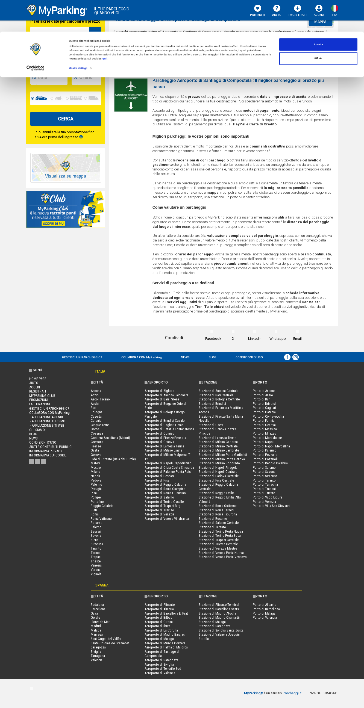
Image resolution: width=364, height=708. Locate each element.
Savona (96, 535)
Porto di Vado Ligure (267, 497)
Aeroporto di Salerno (159, 497)
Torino (95, 553)
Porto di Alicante (264, 605)
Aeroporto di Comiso (159, 433)
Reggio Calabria (102, 506)
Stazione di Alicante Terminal (219, 605)
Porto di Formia (264, 420)
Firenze (96, 446)
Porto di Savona (264, 472)
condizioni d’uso (249, 357)
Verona (96, 570)
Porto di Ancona (264, 391)
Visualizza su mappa (65, 176)
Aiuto (33, 383)
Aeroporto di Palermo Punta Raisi (168, 472)
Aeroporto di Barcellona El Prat (166, 613)
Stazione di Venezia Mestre (218, 548)
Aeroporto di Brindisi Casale (164, 420)
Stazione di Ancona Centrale (218, 391)
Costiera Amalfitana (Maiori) (110, 438)
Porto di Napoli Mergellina (271, 446)
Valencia (96, 660)
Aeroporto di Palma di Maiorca (166, 647)
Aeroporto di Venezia (159, 514)
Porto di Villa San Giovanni (271, 506)
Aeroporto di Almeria (159, 609)
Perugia (96, 489)
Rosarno (96, 523)
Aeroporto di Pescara (160, 476)
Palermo (96, 484)
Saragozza (98, 647)
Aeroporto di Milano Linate (163, 450)
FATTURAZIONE (40, 404)
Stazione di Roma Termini (216, 510)
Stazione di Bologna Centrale (219, 399)
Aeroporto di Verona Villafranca (167, 519)
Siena (94, 540)
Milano (95, 472)
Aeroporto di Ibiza (157, 626)
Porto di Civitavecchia (268, 416)
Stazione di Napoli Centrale (218, 472)
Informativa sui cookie (47, 455)
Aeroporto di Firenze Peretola (165, 438)
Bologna (96, 412)
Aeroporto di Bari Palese (162, 399)
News (185, 357)
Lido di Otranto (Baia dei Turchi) (113, 459)
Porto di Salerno (264, 467)
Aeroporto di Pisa (157, 480)
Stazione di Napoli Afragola (218, 467)
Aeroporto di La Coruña (161, 630)
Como (95, 429)
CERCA (66, 119)
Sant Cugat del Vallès (106, 639)
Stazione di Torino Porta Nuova (221, 531)
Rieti (94, 510)
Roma (95, 514)
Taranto (96, 548)
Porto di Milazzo (264, 433)
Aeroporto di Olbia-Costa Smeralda (169, 467)
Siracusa (97, 544)
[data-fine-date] (51, 78)
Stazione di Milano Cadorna (218, 442)
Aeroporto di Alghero (159, 391)
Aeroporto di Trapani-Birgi (163, 506)
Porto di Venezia (264, 502)
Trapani (96, 557)
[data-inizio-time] (89, 56)
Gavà (94, 613)
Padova (96, 480)
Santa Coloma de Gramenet (110, 643)
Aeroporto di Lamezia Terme (164, 446)
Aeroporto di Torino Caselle (164, 502)
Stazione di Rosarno (213, 519)
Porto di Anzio (263, 395)
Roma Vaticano (101, 519)
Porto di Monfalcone (267, 438)
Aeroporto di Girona (159, 622)
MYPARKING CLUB (42, 396)
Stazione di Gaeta (211, 425)
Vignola (96, 574)
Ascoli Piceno (100, 399)
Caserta (96, 416)
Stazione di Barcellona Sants (219, 609)
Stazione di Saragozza (214, 626)
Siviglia (96, 652)
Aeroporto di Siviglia (159, 664)
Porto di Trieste (264, 493)
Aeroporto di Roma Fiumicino (165, 493)
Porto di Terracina (265, 484)
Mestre (96, 467)
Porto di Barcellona (266, 609)
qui (104, 27)
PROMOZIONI (38, 400)
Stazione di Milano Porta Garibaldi (223, 455)
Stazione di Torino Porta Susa (220, 535)
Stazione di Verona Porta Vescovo (223, 557)
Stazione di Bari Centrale (216, 395)
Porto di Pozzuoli (265, 459)
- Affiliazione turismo (47, 421)
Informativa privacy (45, 451)
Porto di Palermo (265, 450)
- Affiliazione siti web (46, 425)
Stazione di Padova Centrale (219, 476)
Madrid (96, 626)
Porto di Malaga (264, 613)
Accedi (34, 387)
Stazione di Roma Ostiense (217, 506)
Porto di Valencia (265, 617)
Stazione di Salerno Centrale (219, 523)
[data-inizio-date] (51, 56)
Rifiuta (318, 27)
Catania (96, 420)
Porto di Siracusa (265, 476)
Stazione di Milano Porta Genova (222, 459)
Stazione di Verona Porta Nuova (221, 553)
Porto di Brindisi (264, 404)
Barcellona (98, 609)
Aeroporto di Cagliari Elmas (164, 425)
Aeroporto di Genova (159, 442)
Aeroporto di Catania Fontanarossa (169, 429)
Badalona (97, 605)
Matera (96, 463)
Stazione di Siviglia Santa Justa (221, 630)
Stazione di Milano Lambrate (219, 450)
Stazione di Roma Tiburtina (218, 514)
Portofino (97, 502)
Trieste (96, 561)
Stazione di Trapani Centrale (219, 540)
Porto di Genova (264, 425)
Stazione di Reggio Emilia (216, 493)
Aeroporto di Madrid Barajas (165, 634)
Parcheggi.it (292, 693)
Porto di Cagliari (264, 408)
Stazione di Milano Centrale (218, 446)
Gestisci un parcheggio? (82, 357)
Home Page (37, 379)
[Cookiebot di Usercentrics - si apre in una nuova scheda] (35, 36)
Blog (212, 357)
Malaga (96, 630)
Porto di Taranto (264, 480)
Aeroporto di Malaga (159, 639)
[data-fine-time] (89, 78)
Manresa (97, 634)
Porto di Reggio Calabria (270, 463)
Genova (96, 455)
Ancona (96, 391)
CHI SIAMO (37, 430)
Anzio (95, 395)
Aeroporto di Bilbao (158, 617)
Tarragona (98, 656)
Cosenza (97, 433)
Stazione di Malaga (212, 622)
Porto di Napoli (263, 442)
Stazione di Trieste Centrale (218, 544)
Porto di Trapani (264, 489)
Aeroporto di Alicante (160, 605)
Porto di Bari (262, 399)
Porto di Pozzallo (265, 455)
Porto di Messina (265, 429)
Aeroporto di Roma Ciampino (165, 489)
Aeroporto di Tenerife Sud (163, 668)
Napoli (95, 476)
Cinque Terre (100, 425)
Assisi (95, 404)
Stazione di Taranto (212, 527)
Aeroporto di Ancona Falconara (166, 395)
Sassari (96, 531)
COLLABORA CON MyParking (141, 357)
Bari (93, 408)
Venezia (96, 565)
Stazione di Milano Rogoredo (219, 463)
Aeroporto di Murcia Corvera (165, 643)
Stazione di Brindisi (212, 404)
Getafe (95, 617)
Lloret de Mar (100, 622)
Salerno (96, 527)
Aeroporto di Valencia (160, 673)
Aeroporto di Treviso (159, 510)
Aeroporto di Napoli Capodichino (168, 463)
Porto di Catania (264, 412)
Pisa (94, 493)
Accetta (318, 12)
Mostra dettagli (78, 36)
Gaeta (95, 450)
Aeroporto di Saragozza (161, 660)
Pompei (96, 497)
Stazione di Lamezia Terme (217, 438)
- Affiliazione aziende (46, 417)
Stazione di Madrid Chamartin (219, 617)
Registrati (37, 391)
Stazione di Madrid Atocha (217, 613)
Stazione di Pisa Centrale (216, 480)
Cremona (97, 442)
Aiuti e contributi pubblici (50, 447)
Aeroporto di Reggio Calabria (165, 484)
